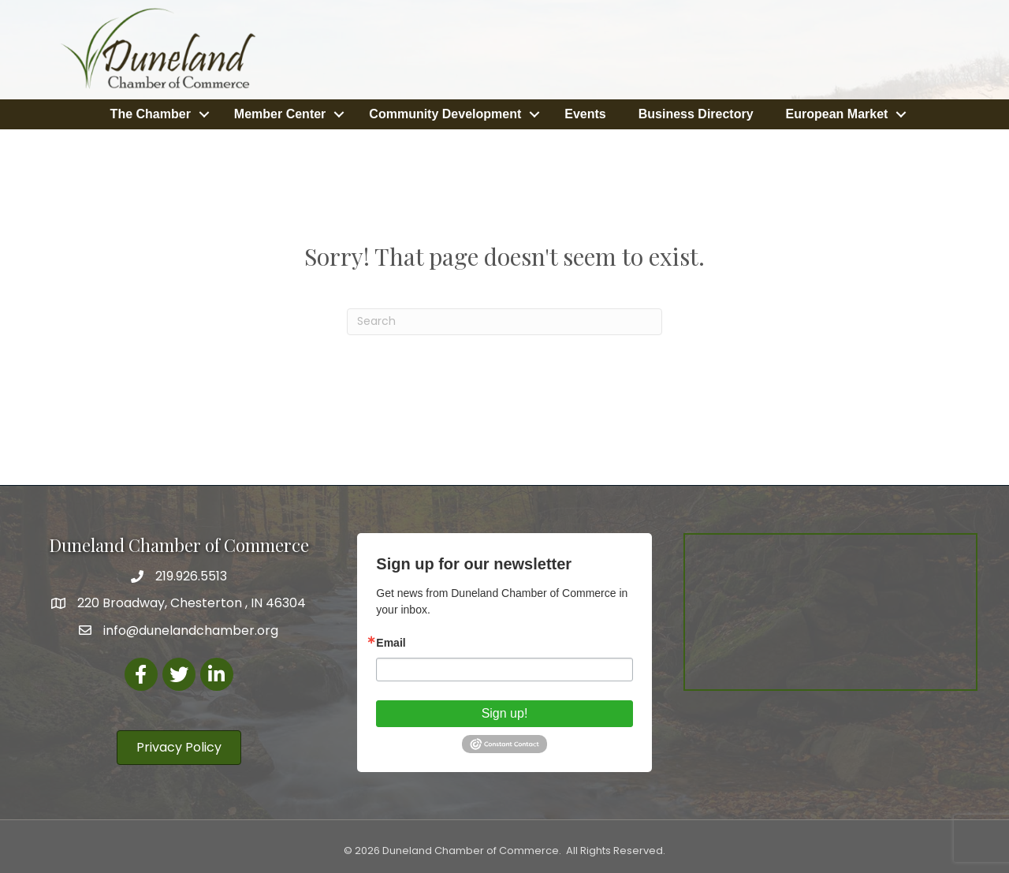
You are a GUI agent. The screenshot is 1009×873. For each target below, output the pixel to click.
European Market (837, 113)
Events (584, 113)
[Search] (504, 320)
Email (390, 641)
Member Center (280, 113)
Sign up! (505, 711)
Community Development (445, 113)
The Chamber (150, 113)
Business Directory (696, 113)
